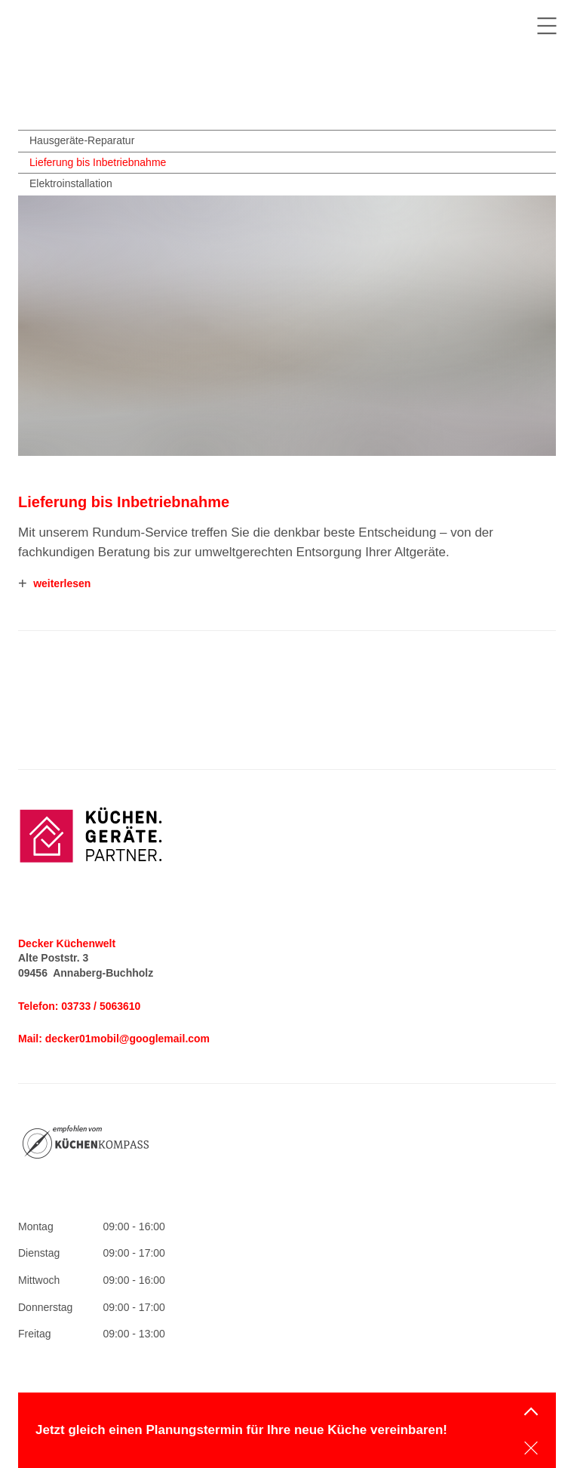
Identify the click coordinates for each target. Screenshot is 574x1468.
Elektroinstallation (70, 183)
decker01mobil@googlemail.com (127, 1039)
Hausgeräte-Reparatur (81, 140)
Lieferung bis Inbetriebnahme (97, 162)
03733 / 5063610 (100, 1006)
